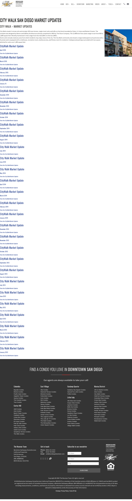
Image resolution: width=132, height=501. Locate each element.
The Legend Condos (47, 416)
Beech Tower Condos (20, 413)
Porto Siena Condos (73, 423)
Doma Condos (71, 411)
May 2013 (3, 307)
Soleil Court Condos (20, 429)
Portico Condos (72, 421)
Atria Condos (98, 392)
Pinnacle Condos (99, 416)
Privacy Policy (65, 491)
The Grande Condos (20, 400)
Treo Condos (18, 402)
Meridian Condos (99, 408)
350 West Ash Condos (74, 401)
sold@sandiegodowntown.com (55, 454)
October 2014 (4, 117)
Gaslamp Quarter (73, 386)
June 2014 (3, 162)
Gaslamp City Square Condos (76, 390)
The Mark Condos (46, 421)
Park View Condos (19, 425)
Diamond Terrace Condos (48, 392)
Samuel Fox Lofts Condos (75, 392)
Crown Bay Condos (100, 400)
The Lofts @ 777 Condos (48, 419)
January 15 (3, 83)
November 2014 (4, 106)
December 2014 (4, 95)
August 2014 (3, 139)
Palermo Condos (72, 417)
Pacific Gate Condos (20, 394)
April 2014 (3, 184)
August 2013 (3, 274)
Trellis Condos (71, 394)
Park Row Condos (99, 414)
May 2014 (3, 173)
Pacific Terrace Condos (101, 410)
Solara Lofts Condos (20, 427)
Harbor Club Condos (100, 402)
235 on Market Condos (101, 390)
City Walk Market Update (12, 147)
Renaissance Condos (100, 419)
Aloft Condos (18, 409)
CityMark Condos (19, 415)
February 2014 (4, 207)
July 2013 (3, 285)
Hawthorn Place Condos (74, 413)
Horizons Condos (99, 404)
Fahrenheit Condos (46, 396)
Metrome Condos (46, 402)
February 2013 (4, 341)
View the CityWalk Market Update (9, 53)
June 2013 (3, 296)
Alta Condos (44, 390)
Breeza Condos (72, 409)
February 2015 (4, 72)
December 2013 (4, 229)
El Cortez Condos (19, 421)
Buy (67, 4)
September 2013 (4, 263)
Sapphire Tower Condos (21, 396)
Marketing (89, 4)
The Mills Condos (19, 434)
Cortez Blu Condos (19, 417)
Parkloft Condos (45, 412)
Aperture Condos (72, 405)
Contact (118, 4)
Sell (73, 4)
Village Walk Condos (73, 425)
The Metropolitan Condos (48, 423)
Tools (110, 4)
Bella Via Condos (72, 407)
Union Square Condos (47, 425)
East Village (45, 386)
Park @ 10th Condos (20, 423)
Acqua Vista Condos (73, 403)
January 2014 (4, 218)
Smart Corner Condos (47, 414)
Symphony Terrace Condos (22, 432)
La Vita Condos (72, 415)
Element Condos (46, 394)
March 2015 (3, 61)
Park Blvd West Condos (48, 408)
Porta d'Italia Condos (73, 419)
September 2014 (4, 128)
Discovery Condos (19, 419)
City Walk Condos (99, 394)
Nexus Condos (45, 404)
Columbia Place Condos (101, 398)
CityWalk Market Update (12, 46)
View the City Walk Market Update (9, 154)
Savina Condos (18, 398)
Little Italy (71, 397)
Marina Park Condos (100, 406)
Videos (97, 4)
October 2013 (4, 251)
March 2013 (3, 330)
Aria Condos (17, 411)
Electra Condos (18, 392)
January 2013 (4, 352)
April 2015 (3, 50)
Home (62, 4)
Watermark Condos (100, 421)
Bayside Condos (19, 390)
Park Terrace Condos (47, 410)
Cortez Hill (17, 405)
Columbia (17, 386)
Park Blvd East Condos (48, 406)
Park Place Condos (100, 412)
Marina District (99, 386)
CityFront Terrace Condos (102, 396)
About (104, 4)
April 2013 (3, 319)
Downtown (80, 4)
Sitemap (58, 491)
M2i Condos (44, 400)
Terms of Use (72, 491)
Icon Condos (44, 398)
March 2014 (3, 195)
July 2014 (3, 151)
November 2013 (4, 240)
